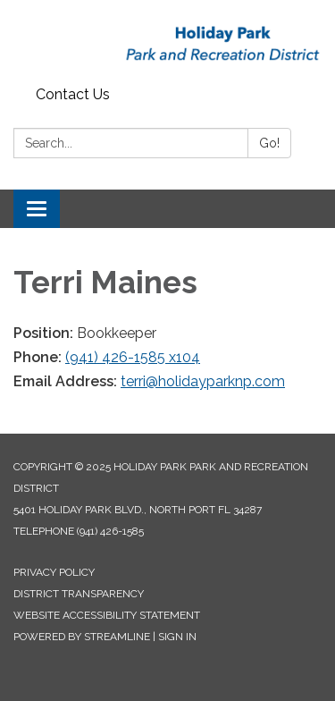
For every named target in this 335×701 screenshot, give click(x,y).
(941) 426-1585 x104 (132, 357)
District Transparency (78, 593)
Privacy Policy (54, 572)
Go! (269, 143)
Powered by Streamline (81, 636)
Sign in (177, 636)
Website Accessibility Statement (106, 615)
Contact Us (73, 94)
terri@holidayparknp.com (203, 381)
